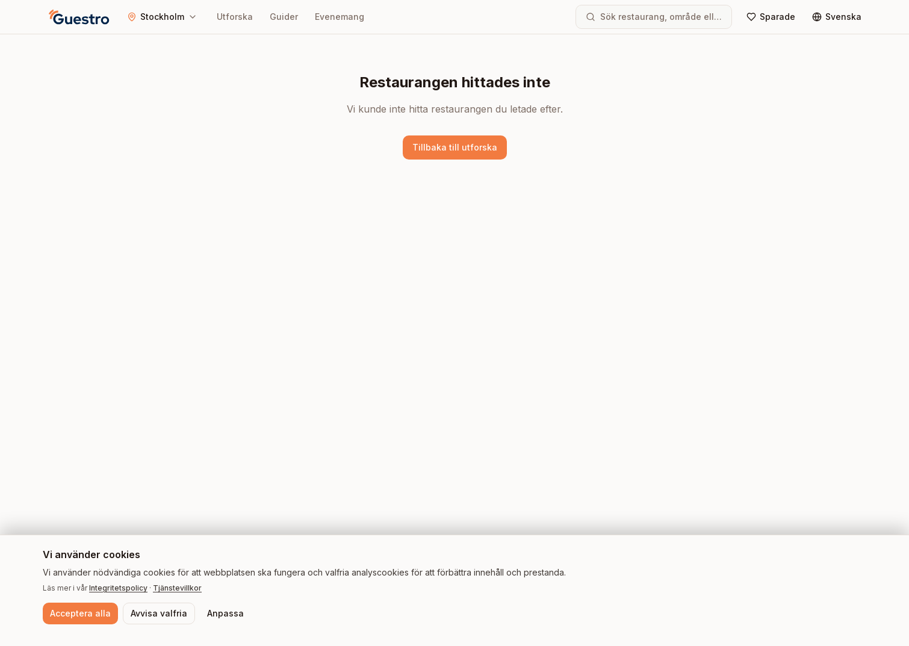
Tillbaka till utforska (454, 147)
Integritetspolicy (118, 587)
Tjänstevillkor (177, 587)
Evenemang (339, 16)
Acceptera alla (80, 613)
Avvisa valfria (159, 613)
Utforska (235, 16)
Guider (284, 16)
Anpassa (225, 613)
